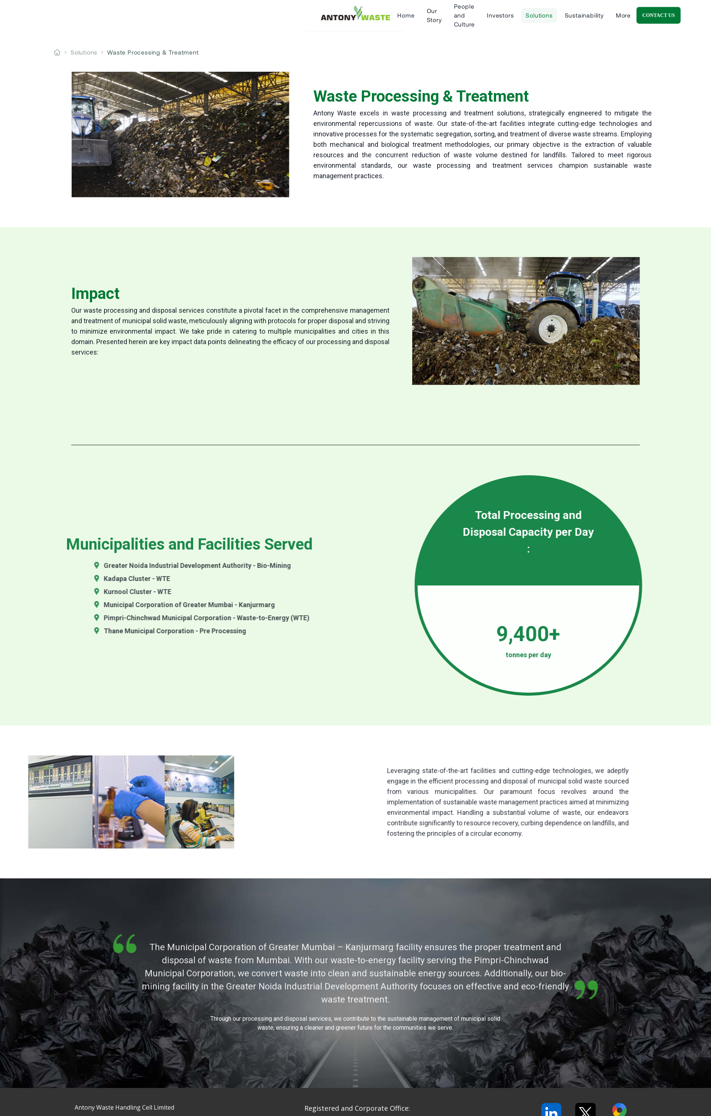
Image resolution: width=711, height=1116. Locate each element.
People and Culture (326, 18)
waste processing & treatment (152, 52)
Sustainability (463, 18)
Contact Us (676, 18)
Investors (379, 18)
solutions (84, 52)
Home (237, 18)
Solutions (418, 18)
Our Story (272, 18)
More (502, 18)
